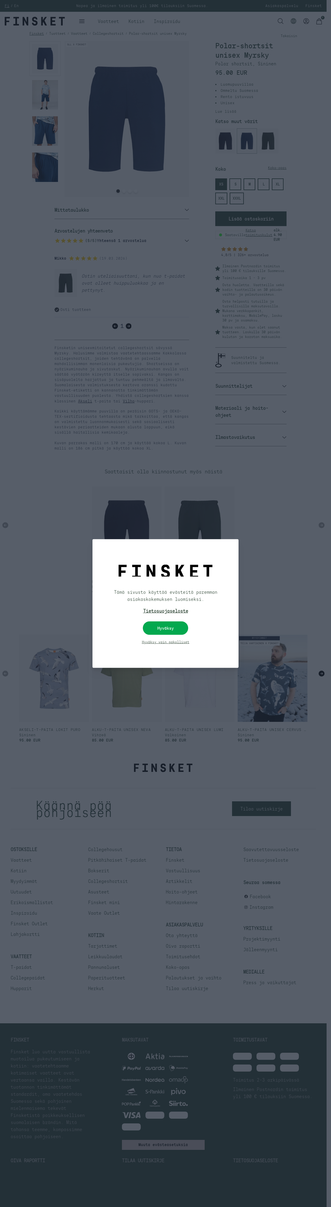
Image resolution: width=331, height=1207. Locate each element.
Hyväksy (165, 628)
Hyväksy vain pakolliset (165, 642)
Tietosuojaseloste (165, 611)
